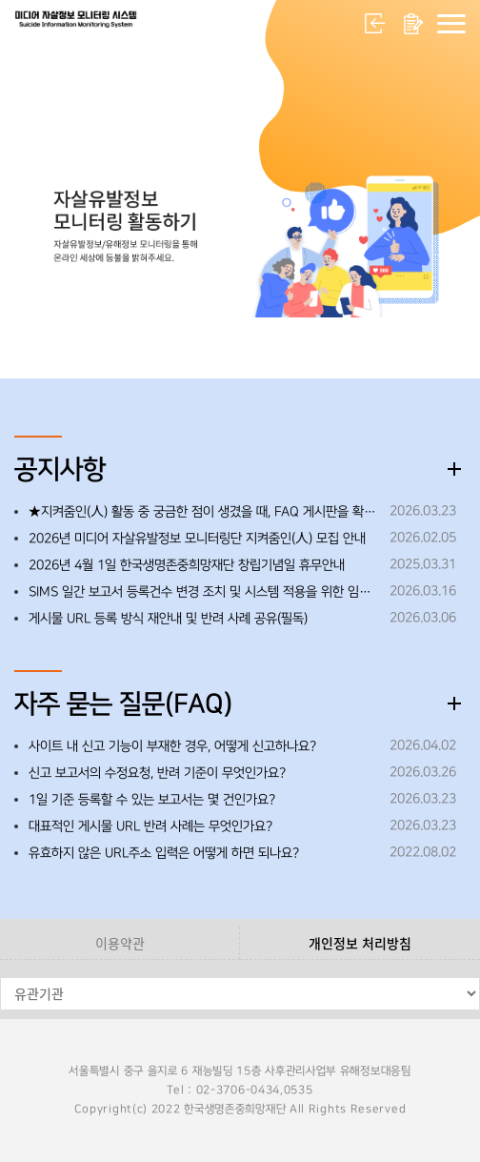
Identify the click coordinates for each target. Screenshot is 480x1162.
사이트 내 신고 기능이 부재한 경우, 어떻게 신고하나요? (172, 746)
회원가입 (413, 24)
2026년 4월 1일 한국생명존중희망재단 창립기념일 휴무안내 (187, 565)
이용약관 (120, 942)
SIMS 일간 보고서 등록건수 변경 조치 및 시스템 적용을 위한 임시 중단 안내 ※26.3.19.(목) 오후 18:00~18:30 (204, 592)
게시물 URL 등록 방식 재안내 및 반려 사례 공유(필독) (168, 618)
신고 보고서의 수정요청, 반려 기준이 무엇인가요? (157, 773)
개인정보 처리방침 (360, 942)
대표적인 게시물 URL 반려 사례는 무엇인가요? (150, 826)
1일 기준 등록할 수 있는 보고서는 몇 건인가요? (152, 799)
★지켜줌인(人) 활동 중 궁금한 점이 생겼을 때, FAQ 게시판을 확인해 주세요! (204, 512)
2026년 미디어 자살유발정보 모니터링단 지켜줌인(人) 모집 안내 (197, 538)
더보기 (454, 469)
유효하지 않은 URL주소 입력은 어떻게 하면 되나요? (164, 853)
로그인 (375, 24)
